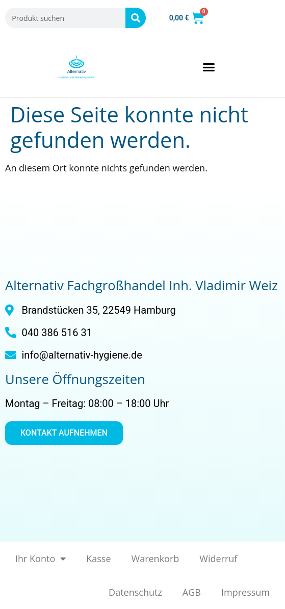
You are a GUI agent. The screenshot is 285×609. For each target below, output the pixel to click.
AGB (192, 592)
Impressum (245, 592)
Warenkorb (155, 558)
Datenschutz (135, 592)
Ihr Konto (40, 558)
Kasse (98, 558)
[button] (209, 67)
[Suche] (135, 18)
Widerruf (218, 558)
